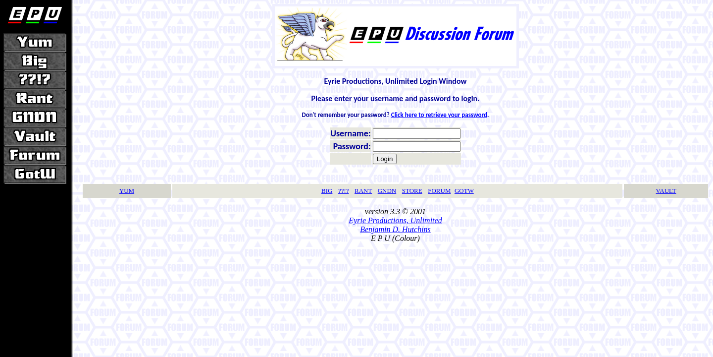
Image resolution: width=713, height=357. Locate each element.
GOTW (464, 190)
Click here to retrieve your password (439, 115)
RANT (363, 190)
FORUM (439, 190)
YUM (126, 190)
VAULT (666, 190)
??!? (343, 190)
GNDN (387, 190)
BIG (326, 190)
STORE (412, 190)
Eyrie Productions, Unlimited (395, 220)
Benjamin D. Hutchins (395, 229)
